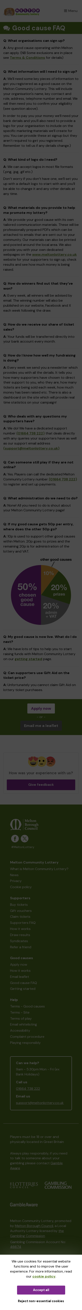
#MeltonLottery (22, 847)
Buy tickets (19, 904)
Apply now (41, 708)
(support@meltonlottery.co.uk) (31, 448)
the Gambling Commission (37, 1233)
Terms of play (21, 1018)
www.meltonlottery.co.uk (54, 254)
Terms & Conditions (27, 57)
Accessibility (20, 1030)
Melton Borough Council (34, 1226)
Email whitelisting (23, 1024)
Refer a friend (20, 947)
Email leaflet (19, 976)
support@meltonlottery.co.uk (40, 1102)
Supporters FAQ (23, 922)
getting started (28, 659)
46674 (15, 1246)
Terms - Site (20, 1012)
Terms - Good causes (27, 1006)
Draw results (20, 935)
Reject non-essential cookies (41, 1301)
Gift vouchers (21, 910)
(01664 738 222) (30, 433)
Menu (71, 10)
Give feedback (41, 784)
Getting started (22, 988)
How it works (20, 928)
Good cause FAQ (23, 982)
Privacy (16, 881)
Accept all (41, 1290)
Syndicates (19, 941)
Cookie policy (21, 887)
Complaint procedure (27, 1036)
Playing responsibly (25, 1042)
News (14, 875)
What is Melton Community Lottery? (39, 869)
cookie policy (44, 1276)
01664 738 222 (28, 1088)
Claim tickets (20, 916)
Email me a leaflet (41, 725)
